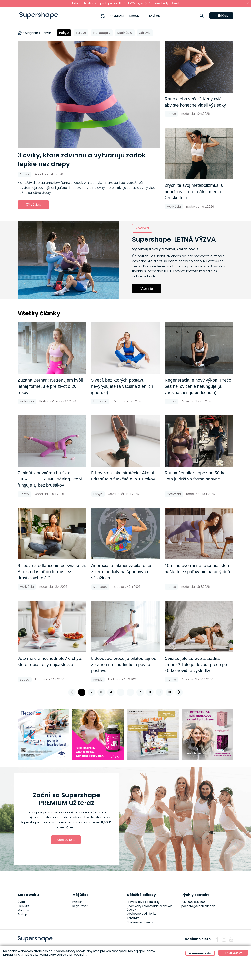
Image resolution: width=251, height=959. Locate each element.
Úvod (21, 902)
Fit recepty (101, 32)
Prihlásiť (221, 15)
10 (169, 692)
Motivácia (124, 32)
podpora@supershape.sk (198, 906)
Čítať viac (33, 204)
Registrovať (80, 906)
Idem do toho (65, 839)
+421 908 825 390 (193, 902)
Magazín (135, 15)
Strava (81, 32)
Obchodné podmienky (141, 914)
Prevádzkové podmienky (143, 902)
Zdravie (145, 32)
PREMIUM (116, 15)
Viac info (147, 288)
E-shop (154, 15)
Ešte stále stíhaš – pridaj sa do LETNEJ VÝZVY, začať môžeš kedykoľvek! (125, 3)
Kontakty (133, 918)
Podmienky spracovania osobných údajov (149, 908)
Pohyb (64, 32)
